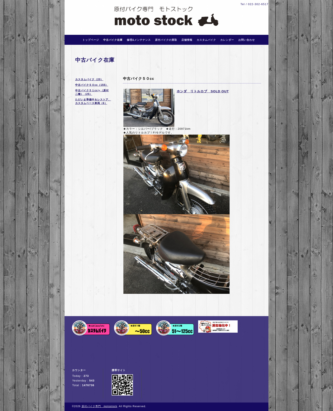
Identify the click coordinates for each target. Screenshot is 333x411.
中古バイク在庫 (113, 39)
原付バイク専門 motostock (99, 406)
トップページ (90, 39)
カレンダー (227, 39)
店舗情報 (186, 39)
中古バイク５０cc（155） (91, 84)
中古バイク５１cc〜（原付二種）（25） (92, 92)
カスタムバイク (206, 39)
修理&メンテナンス (139, 39)
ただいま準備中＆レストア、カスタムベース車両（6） (93, 101)
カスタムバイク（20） (89, 79)
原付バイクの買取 (166, 39)
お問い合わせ (246, 39)
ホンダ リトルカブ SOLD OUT (203, 91)
